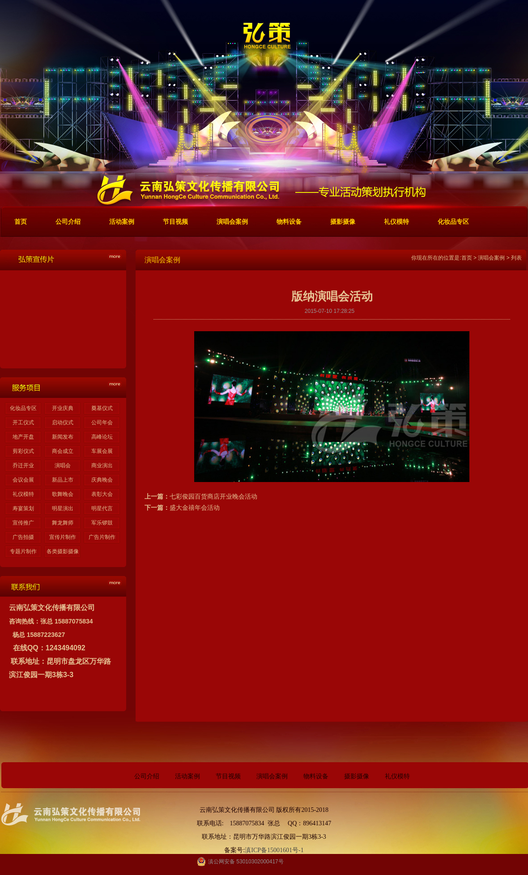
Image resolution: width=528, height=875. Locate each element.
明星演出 (62, 508)
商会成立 (62, 451)
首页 (466, 258)
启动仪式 (62, 422)
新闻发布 (62, 437)
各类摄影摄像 (63, 551)
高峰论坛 (102, 437)
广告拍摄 (23, 537)
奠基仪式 (102, 408)
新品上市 (62, 480)
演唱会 (63, 465)
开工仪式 (23, 422)
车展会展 (102, 451)
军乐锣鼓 (102, 523)
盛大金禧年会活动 (195, 507)
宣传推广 (23, 523)
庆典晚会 (102, 480)
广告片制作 (102, 537)
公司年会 (102, 422)
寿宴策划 (23, 508)
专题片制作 (23, 551)
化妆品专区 (23, 408)
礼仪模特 (23, 494)
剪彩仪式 (23, 451)
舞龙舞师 (62, 523)
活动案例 (187, 776)
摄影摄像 (356, 776)
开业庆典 (62, 408)
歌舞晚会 (62, 494)
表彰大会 (102, 494)
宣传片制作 (62, 537)
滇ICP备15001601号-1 (274, 850)
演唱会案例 (491, 258)
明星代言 (102, 508)
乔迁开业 (23, 465)
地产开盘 (23, 437)
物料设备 (315, 776)
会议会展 (23, 480)
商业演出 (102, 465)
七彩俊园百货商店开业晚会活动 (213, 496)
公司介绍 (146, 776)
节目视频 (228, 776)
